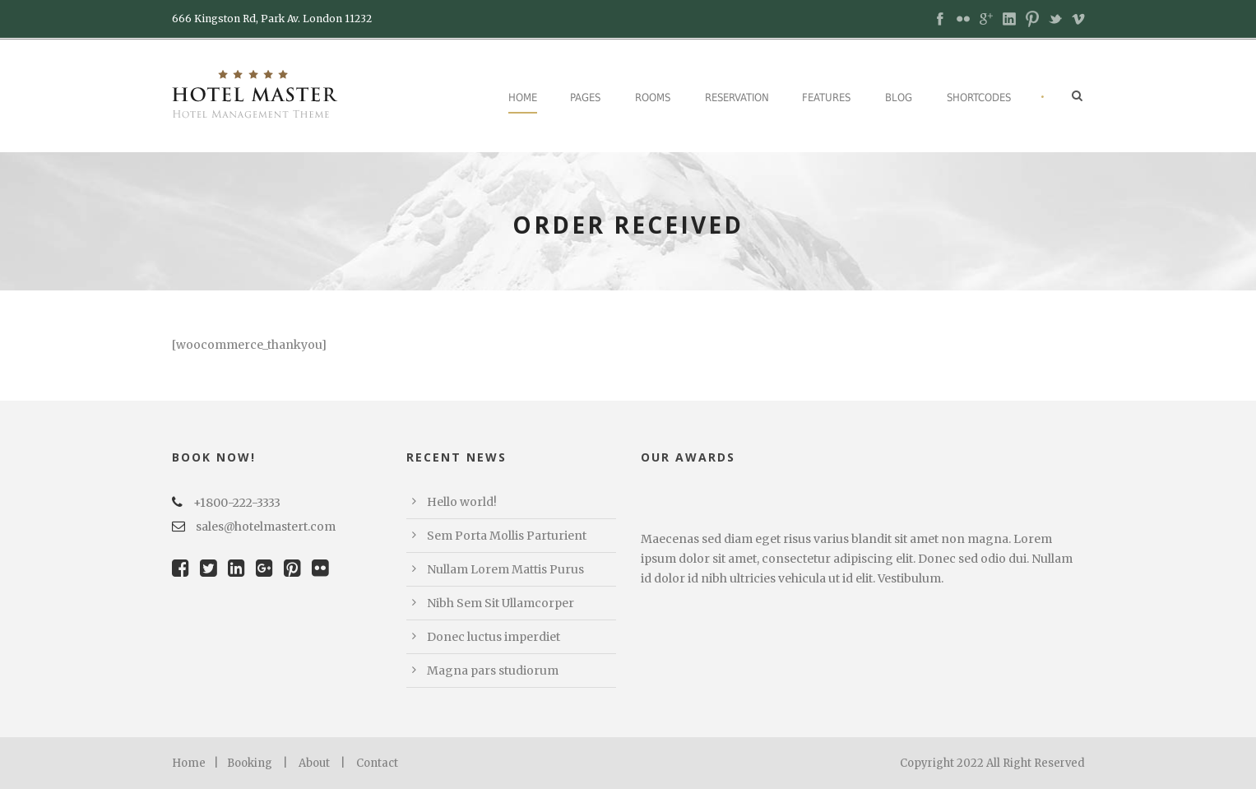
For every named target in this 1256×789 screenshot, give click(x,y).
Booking (249, 763)
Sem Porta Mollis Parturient (506, 535)
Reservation (737, 97)
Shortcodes (979, 97)
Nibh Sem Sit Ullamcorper (500, 603)
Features (826, 97)
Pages (585, 97)
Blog (898, 97)
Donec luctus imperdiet (493, 636)
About (314, 763)
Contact (377, 763)
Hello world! (462, 501)
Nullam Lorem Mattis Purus (505, 569)
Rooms (652, 97)
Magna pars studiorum (492, 670)
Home (522, 97)
